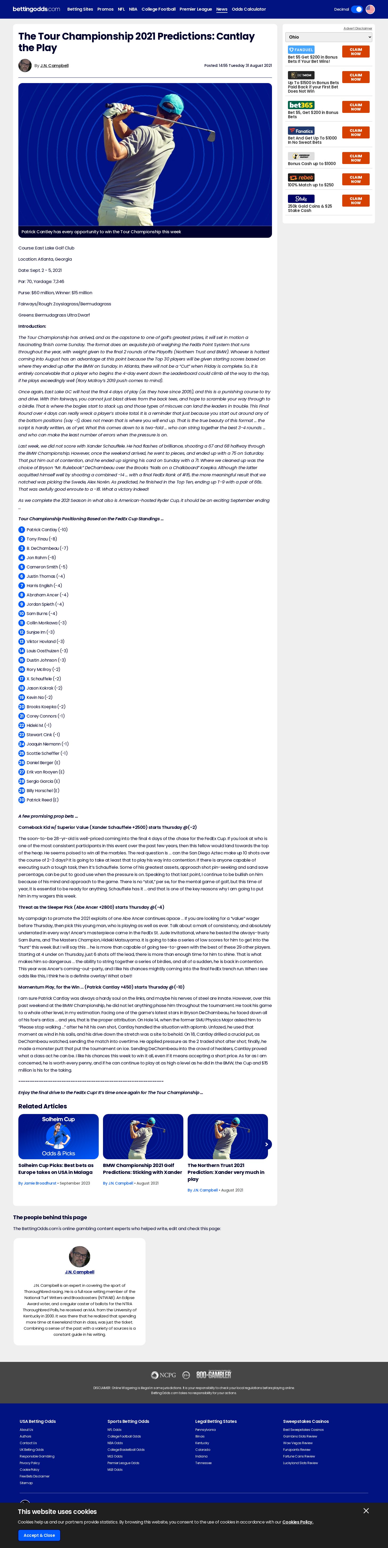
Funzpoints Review (297, 1449)
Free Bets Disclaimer (34, 1476)
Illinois (199, 1436)
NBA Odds (115, 1443)
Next (266, 1144)
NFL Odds (114, 1429)
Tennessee (203, 1463)
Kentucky (202, 1443)
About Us (26, 1429)
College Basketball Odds (126, 1449)
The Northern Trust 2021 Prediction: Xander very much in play (226, 1172)
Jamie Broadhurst (40, 1183)
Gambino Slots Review (300, 1436)
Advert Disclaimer (358, 28)
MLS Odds (115, 1456)
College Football (158, 9)
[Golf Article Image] (58, 1136)
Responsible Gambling (37, 1456)
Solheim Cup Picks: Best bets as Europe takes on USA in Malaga (55, 1169)
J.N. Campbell (54, 66)
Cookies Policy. (297, 1522)
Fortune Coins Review (299, 1456)
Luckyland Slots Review (300, 1463)
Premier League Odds (123, 1463)
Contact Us (28, 1443)
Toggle (357, 9)
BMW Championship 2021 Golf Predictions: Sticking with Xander (142, 1169)
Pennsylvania (205, 1429)
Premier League (196, 9)
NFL (121, 9)
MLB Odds (115, 1469)
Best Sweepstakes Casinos (303, 1429)
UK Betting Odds (32, 1449)
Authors (25, 1436)
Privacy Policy (30, 1463)
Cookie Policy (29, 1469)
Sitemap (26, 1483)
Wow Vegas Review (297, 1443)
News (222, 9)
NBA (133, 9)
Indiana (201, 1456)
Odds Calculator (249, 9)
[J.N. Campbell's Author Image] (79, 1256)
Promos (105, 9)
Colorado (202, 1449)
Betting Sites (80, 9)
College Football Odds (124, 1436)
